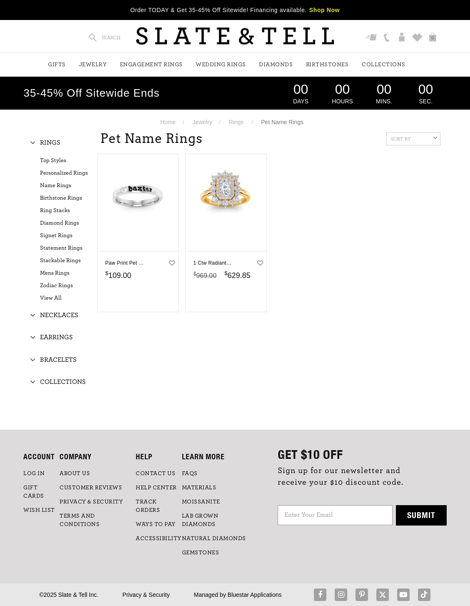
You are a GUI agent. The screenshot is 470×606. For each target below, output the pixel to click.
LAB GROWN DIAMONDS (200, 520)
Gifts (57, 65)
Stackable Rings (60, 260)
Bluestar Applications (255, 594)
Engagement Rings (151, 65)
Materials (199, 488)
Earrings (56, 337)
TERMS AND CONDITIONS (79, 520)
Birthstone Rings (61, 198)
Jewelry (93, 65)
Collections (383, 65)
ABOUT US (75, 473)
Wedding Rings (221, 65)
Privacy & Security (146, 594)
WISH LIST (39, 510)
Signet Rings (56, 235)
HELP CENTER (156, 488)
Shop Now (324, 10)
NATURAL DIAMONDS (214, 538)
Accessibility (159, 538)
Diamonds (276, 65)
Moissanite (201, 502)
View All (51, 298)
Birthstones (327, 65)
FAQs (190, 473)
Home (168, 122)
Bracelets (58, 359)
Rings (236, 122)
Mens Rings (55, 273)
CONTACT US (155, 473)
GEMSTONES (200, 553)
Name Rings (55, 185)
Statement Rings (61, 248)
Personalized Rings (64, 173)
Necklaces (59, 315)
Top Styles (53, 160)
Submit (421, 515)
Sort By (414, 138)
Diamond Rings (59, 223)
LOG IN (34, 473)
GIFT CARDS (33, 492)
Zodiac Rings (56, 285)
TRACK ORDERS (148, 506)
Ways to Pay (156, 524)
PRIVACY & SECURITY (91, 502)
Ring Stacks (55, 210)
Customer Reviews (91, 488)
